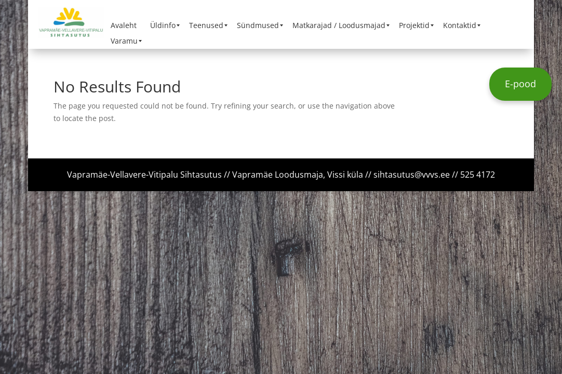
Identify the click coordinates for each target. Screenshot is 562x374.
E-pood (520, 83)
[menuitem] (123, 25)
